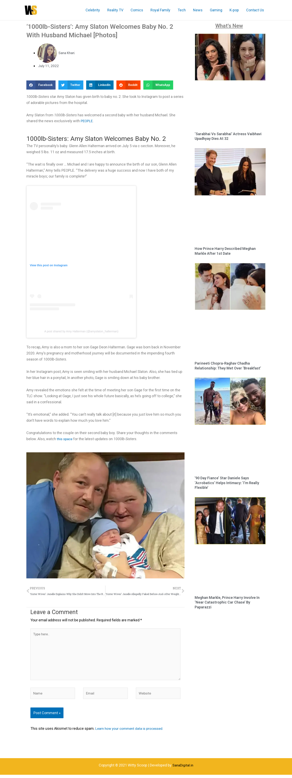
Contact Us (255, 10)
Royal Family (160, 10)
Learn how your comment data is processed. (131, 732)
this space (65, 439)
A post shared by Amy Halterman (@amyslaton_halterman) (81, 331)
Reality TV (115, 10)
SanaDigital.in (182, 768)
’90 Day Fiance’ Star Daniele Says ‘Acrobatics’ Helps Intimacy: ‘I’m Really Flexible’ (227, 483)
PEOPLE (87, 121)
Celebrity (93, 10)
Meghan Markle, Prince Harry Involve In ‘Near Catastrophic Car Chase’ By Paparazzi (227, 602)
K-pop (234, 10)
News (198, 10)
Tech (182, 10)
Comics (137, 10)
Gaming (216, 10)
